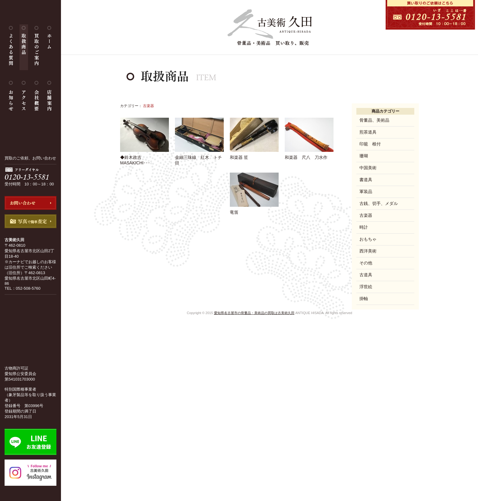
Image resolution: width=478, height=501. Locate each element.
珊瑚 (363, 155)
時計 (363, 227)
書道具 (365, 179)
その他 (365, 262)
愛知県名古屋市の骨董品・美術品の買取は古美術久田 (254, 313)
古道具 (365, 274)
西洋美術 (367, 251)
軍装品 (365, 191)
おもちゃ (367, 239)
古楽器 (365, 215)
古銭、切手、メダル (378, 203)
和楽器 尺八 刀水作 (309, 155)
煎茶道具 (367, 132)
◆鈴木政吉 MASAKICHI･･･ (144, 157)
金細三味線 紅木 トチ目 (199, 157)
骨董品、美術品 (374, 120)
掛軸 (363, 298)
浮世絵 (365, 286)
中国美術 (367, 167)
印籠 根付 (370, 143)
